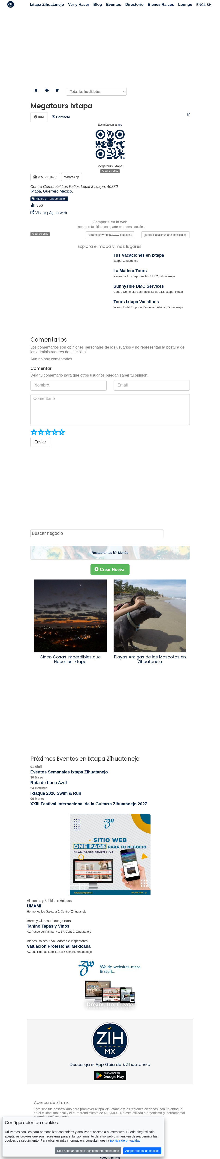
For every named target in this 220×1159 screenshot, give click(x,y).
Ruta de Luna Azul (48, 782)
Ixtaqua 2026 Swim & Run (55, 793)
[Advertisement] (110, 46)
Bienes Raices (161, 4)
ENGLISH (203, 4)
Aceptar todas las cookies (142, 1151)
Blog (97, 4)
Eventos (113, 4)
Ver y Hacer (78, 4)
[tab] (39, 117)
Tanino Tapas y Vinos (48, 926)
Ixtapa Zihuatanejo (47, 4)
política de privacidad (125, 1140)
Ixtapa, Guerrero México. (51, 191)
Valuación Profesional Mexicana (59, 946)
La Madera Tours (130, 270)
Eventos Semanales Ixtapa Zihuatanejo (69, 772)
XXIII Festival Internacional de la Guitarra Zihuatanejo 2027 (88, 804)
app (120, 124)
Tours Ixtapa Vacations (136, 301)
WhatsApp (71, 177)
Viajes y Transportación (49, 198)
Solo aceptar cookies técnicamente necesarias (88, 1151)
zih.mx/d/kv (110, 171)
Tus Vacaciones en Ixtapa (139, 255)
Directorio (134, 4)
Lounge (185, 4)
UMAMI (34, 906)
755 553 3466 (45, 177)
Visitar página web (51, 213)
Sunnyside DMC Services (139, 286)
